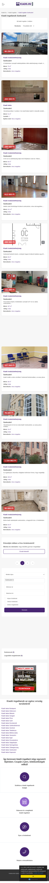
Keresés (24, 610)
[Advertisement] (24, 632)
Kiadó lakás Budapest (8, 708)
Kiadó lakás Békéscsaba (9, 733)
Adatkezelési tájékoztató (15, 873)
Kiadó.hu (4, 12)
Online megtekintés (12, 604)
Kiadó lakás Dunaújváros (9, 740)
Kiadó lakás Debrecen (8, 711)
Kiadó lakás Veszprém (8, 735)
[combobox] (24, 580)
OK (33, 876)
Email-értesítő (24, 551)
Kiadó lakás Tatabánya (8, 730)
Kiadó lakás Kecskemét (9, 723)
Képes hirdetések (12, 598)
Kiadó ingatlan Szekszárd (26, 12)
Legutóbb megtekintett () (13, 655)
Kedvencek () (9, 652)
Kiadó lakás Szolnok (8, 728)
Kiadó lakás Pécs (7, 718)
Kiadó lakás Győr (7, 721)
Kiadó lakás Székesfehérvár (10, 725)
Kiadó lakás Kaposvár (8, 752)
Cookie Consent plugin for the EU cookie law (33, 879)
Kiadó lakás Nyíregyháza (9, 745)
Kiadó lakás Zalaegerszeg (10, 747)
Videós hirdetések (12, 601)
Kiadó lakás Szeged (8, 716)
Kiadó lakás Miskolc (8, 713)
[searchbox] (18, 580)
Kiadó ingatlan (12, 12)
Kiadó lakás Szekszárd (8, 750)
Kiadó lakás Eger (7, 738)
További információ (38, 873)
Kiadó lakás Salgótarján (9, 742)
